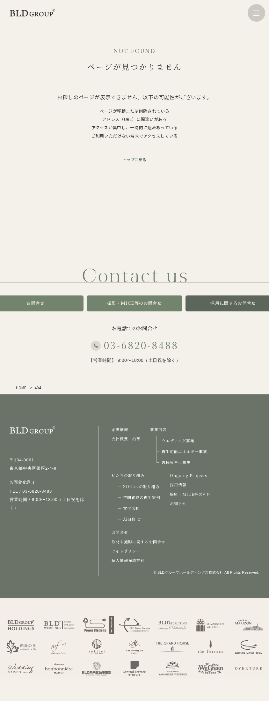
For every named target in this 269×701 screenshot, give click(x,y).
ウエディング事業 (178, 440)
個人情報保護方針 (128, 560)
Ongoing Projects (188, 475)
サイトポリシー (126, 551)
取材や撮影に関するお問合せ (138, 541)
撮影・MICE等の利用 (190, 494)
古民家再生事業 (176, 462)
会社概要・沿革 (126, 438)
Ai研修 (131, 519)
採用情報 (178, 484)
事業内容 (158, 429)
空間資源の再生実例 (141, 497)
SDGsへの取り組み (141, 486)
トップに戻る (135, 159)
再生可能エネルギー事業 (184, 451)
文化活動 (131, 508)
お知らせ (178, 503)
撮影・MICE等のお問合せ (134, 303)
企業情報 (120, 429)
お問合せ (120, 532)
